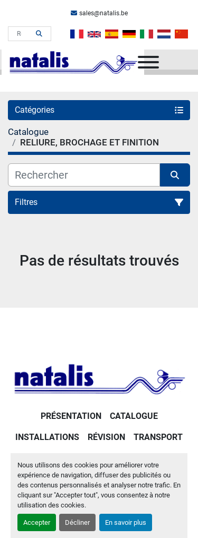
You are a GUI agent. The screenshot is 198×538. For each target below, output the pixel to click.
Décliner (77, 522)
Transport (158, 437)
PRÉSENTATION (71, 416)
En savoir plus (125, 522)
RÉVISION (106, 437)
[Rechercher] (84, 175)
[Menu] (148, 62)
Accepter (36, 522)
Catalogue (134, 416)
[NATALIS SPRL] (99, 378)
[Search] (22, 34)
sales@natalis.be (103, 13)
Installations (47, 437)
